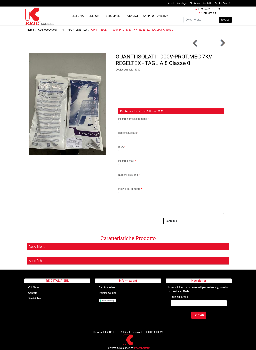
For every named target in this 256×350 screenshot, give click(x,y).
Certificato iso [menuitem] (107, 287)
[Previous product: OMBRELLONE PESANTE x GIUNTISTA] (195, 43)
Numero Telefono (129, 174)
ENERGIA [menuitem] (94, 15)
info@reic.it (207, 12)
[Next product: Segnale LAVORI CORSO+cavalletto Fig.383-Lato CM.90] (222, 43)
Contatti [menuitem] (207, 3)
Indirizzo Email (180, 296)
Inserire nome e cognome (133, 118)
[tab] (128, 246)
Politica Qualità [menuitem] (222, 3)
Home (30, 29)
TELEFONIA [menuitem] (77, 15)
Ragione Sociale (128, 132)
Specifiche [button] (36, 261)
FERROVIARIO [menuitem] (112, 15)
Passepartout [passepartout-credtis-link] (142, 348)
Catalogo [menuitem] (181, 3)
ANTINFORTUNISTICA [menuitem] (155, 15)
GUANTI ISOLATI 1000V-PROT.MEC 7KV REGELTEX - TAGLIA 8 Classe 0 (132, 29)
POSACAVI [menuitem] (132, 15)
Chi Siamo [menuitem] (195, 3)
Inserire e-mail (127, 160)
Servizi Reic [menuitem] (34, 298)
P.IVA (121, 146)
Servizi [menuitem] (170, 3)
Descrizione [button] (37, 247)
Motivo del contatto (130, 188)
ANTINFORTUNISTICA (74, 29)
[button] (225, 20)
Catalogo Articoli (47, 29)
